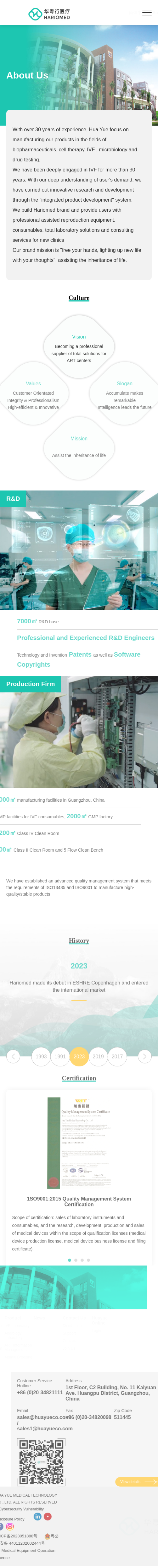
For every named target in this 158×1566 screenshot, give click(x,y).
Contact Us (77, 1317)
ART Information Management (21, 1347)
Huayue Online (103, 1320)
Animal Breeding (22, 1357)
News (42, 1317)
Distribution (75, 1326)
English (130, 12)
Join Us (72, 1348)
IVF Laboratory (20, 1326)
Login (99, 1331)
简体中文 (107, 12)
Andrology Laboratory (17, 1335)
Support (72, 1333)
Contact (72, 1341)
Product (16, 1317)
